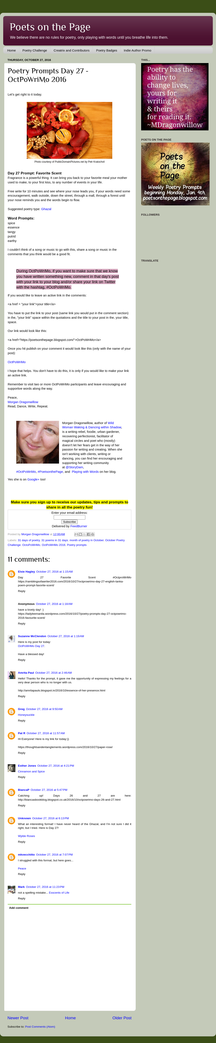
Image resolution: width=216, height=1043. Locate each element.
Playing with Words (85, 471)
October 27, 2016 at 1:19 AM (65, 636)
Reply (21, 591)
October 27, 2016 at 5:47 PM (49, 789)
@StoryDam (74, 467)
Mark (21, 886)
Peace (22, 868)
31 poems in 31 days (54, 540)
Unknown (24, 818)
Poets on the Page (50, 27)
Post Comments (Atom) (40, 1026)
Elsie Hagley (26, 571)
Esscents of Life (59, 892)
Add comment (18, 907)
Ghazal (46, 209)
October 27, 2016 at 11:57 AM (46, 733)
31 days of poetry (29, 540)
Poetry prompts (77, 545)
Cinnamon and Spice (31, 771)
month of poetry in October (87, 540)
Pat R (21, 733)
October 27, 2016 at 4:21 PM (55, 765)
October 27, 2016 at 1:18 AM (54, 603)
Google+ (33, 479)
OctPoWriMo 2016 (53, 545)
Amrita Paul (26, 672)
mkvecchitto (26, 854)
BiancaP (23, 789)
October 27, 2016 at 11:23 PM (45, 886)
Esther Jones (27, 765)
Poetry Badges (106, 50)
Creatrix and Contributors (72, 50)
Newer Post (17, 1018)
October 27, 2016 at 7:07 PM (54, 854)
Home (11, 50)
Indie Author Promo (137, 50)
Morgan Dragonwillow (23, 402)
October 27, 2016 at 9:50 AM (44, 709)
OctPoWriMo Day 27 (31, 646)
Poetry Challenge (34, 50)
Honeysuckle (26, 714)
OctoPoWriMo (31, 545)
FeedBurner (78, 526)
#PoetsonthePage (50, 471)
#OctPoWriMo (26, 471)
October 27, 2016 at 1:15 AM (54, 571)
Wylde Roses (26, 836)
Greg (21, 709)
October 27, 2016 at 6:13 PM (50, 818)
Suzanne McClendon (32, 636)
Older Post (122, 1018)
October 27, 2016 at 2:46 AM (53, 672)
